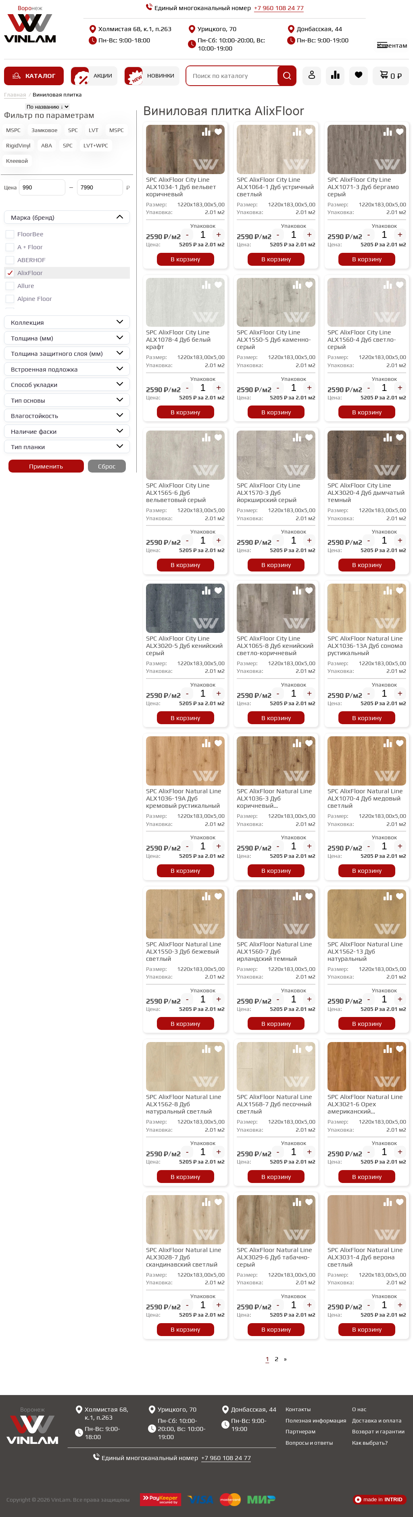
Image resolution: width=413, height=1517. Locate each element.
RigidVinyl (18, 146)
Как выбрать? (370, 1442)
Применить (46, 467)
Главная (15, 95)
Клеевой (17, 162)
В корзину (185, 260)
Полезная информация (316, 1420)
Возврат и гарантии (378, 1431)
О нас (359, 1409)
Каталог (34, 77)
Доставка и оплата (377, 1420)
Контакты (298, 1409)
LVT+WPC (95, 146)
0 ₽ (396, 77)
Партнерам (300, 1431)
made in (379, 1500)
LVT (93, 131)
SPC (73, 131)
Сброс (106, 467)
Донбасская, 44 (298, 29)
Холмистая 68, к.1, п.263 (121, 33)
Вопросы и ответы (309, 1442)
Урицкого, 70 (204, 29)
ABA (46, 146)
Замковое (44, 131)
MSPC (13, 131)
